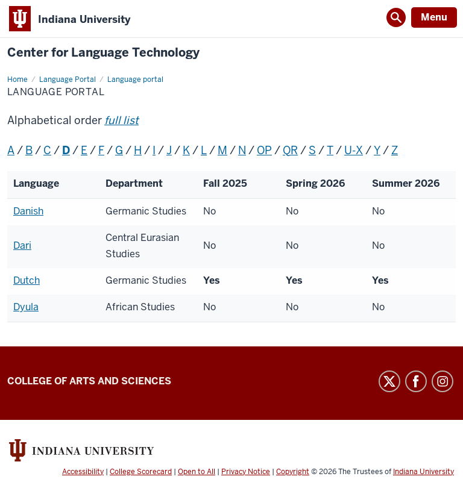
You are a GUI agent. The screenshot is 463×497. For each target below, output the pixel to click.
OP (264, 150)
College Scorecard (141, 472)
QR (290, 150)
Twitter (389, 381)
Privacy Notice (245, 472)
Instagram (442, 381)
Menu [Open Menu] (434, 17)
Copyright (292, 472)
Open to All (196, 472)
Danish (28, 211)
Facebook (416, 381)
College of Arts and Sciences (89, 381)
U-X (353, 150)
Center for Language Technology (103, 53)
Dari (22, 245)
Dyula (26, 307)
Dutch (26, 280)
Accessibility (83, 472)
